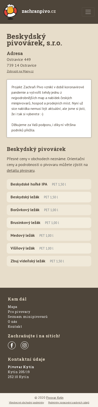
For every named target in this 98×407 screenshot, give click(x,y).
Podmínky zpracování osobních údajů (68, 402)
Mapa (12, 307)
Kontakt (15, 326)
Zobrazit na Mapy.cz (20, 71)
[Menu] (88, 11)
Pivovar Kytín (54, 398)
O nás (12, 321)
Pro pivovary (19, 312)
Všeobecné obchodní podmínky (26, 402)
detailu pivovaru (21, 170)
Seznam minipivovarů (28, 316)
